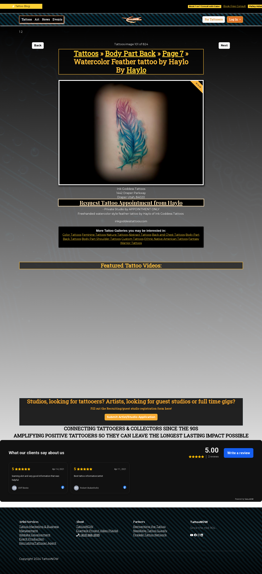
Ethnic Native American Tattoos (166, 239)
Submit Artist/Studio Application (131, 417)
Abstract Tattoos (139, 234)
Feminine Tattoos (94, 234)
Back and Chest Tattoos (168, 234)
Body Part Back (130, 53)
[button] (213, 19)
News (46, 19)
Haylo (136, 69)
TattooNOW (84, 526)
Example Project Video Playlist (97, 530)
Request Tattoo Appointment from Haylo (131, 202)
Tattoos (27, 19)
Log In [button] (234, 19)
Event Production (31, 539)
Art (37, 19)
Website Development (34, 535)
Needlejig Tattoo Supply (150, 530)
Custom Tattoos (132, 239)
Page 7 (172, 53)
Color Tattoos (72, 234)
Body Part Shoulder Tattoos (101, 239)
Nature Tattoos (117, 234)
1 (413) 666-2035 (88, 535)
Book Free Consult (237, 6)
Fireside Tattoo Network (150, 535)
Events (57, 19)
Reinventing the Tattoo (149, 526)
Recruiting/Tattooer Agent (37, 543)
